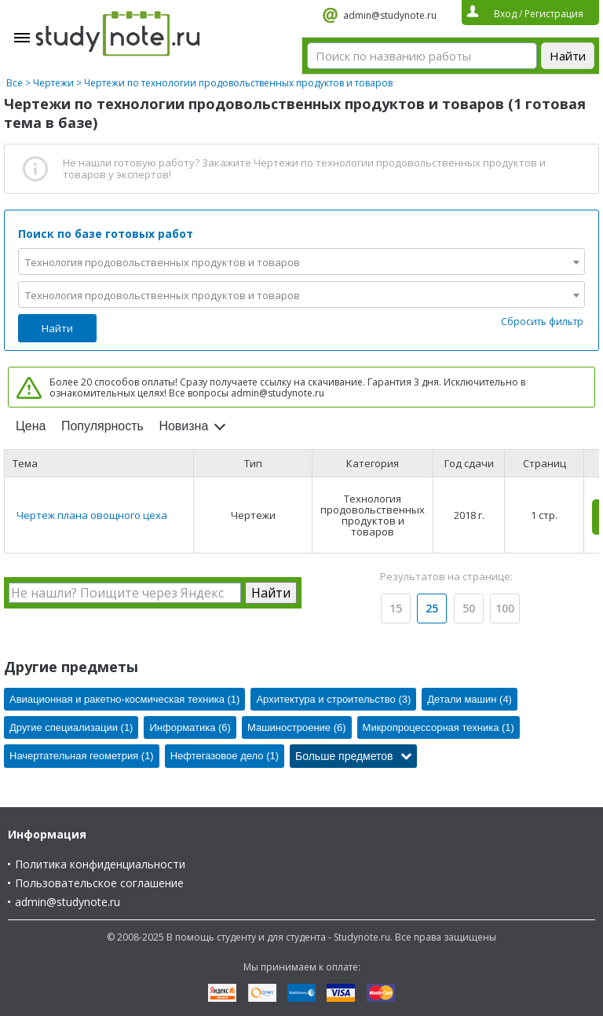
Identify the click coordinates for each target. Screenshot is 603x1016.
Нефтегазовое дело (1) (224, 756)
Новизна (183, 426)
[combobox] (301, 261)
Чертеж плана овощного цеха (91, 515)
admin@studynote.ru (390, 15)
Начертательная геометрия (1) (81, 756)
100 (504, 608)
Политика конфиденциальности (100, 864)
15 (395, 608)
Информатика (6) (189, 727)
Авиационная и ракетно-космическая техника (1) (124, 699)
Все (14, 83)
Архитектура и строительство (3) (333, 699)
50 (468, 608)
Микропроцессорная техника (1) (438, 727)
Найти (57, 328)
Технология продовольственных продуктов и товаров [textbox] (162, 262)
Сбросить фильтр (542, 321)
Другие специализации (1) (71, 727)
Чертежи (53, 83)
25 (432, 608)
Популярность (102, 426)
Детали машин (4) (469, 699)
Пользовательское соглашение (99, 882)
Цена (31, 426)
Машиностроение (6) (296, 727)
